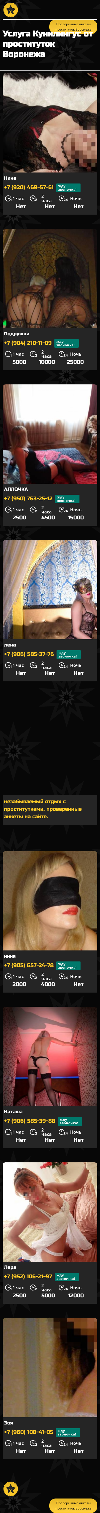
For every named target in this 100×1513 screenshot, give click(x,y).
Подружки (16, 334)
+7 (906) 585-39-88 (43, 1121)
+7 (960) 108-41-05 (42, 1432)
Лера (10, 1267)
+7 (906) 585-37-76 (42, 654)
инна (10, 956)
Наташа (13, 1112)
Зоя (8, 1423)
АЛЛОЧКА (16, 489)
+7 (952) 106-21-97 (41, 1277)
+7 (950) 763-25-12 (41, 499)
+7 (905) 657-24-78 (42, 965)
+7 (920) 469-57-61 (42, 187)
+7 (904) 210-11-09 (41, 343)
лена (10, 645)
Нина (10, 178)
